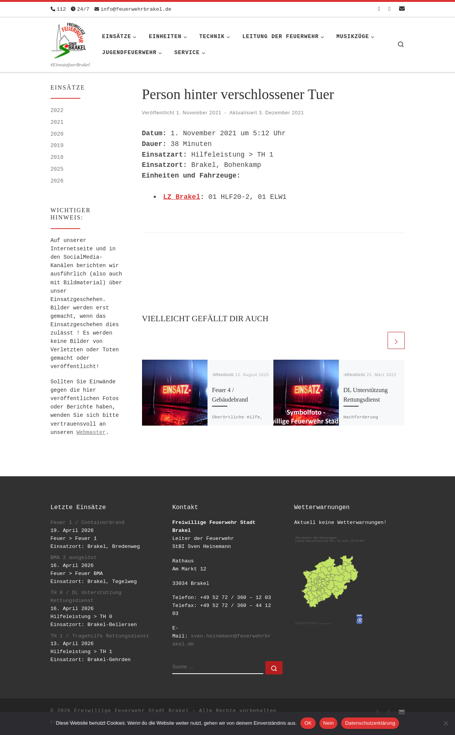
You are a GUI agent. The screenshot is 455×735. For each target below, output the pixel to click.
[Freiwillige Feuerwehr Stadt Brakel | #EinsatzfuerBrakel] (69, 39)
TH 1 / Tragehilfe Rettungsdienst (100, 636)
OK (307, 723)
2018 (57, 157)
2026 (57, 181)
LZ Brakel (181, 197)
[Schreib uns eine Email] (402, 9)
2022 (57, 110)
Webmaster (91, 432)
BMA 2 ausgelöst (74, 557)
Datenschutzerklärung (370, 723)
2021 (57, 122)
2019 (57, 146)
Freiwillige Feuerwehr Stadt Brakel (131, 711)
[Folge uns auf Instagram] (389, 9)
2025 (57, 169)
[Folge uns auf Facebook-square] (379, 9)
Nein (328, 723)
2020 (57, 134)
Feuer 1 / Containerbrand (88, 522)
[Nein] (445, 723)
